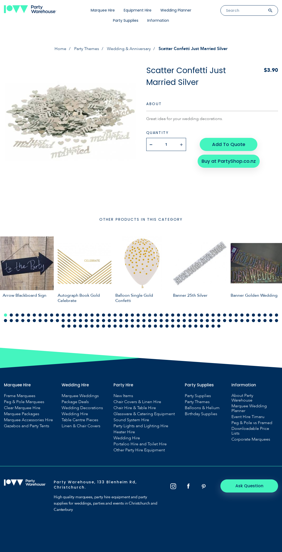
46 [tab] (265, 315)
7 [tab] (40, 315)
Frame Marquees (19, 395)
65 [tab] (97, 320)
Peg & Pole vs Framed (251, 422)
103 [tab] (97, 326)
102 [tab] (92, 326)
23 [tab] (132, 315)
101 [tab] (86, 326)
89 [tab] (236, 320)
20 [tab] (115, 315)
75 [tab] (155, 320)
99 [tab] (74, 326)
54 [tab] (34, 320)
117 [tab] (178, 326)
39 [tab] (224, 315)
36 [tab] (207, 315)
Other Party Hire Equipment (139, 450)
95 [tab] (270, 320)
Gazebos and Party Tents (26, 426)
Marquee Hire (103, 10)
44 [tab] (253, 315)
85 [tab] (213, 320)
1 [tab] (5, 315)
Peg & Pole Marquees (24, 401)
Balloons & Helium (202, 407)
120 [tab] (195, 326)
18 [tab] (103, 315)
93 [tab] (259, 320)
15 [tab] (86, 315)
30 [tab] (172, 315)
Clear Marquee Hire (22, 407)
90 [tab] (241, 320)
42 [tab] (241, 315)
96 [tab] (276, 320)
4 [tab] (22, 315)
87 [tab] (224, 320)
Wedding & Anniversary (129, 49)
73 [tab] (143, 320)
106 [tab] (115, 326)
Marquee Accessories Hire (28, 420)
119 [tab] (190, 326)
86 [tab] (218, 320)
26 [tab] (149, 315)
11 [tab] (63, 315)
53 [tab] (28, 320)
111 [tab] (143, 326)
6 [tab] (34, 315)
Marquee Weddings (80, 395)
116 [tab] (172, 326)
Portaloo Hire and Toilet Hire (140, 444)
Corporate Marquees (250, 439)
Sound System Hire (131, 420)
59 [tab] (63, 320)
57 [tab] (51, 320)
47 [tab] (270, 315)
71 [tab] (132, 320)
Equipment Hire (137, 10)
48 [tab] (276, 315)
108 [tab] (126, 326)
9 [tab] (51, 315)
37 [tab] (213, 315)
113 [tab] (155, 326)
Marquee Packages (21, 414)
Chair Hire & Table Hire (134, 407)
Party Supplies (125, 20)
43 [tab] (247, 315)
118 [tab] (184, 326)
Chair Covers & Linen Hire (137, 401)
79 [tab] (178, 320)
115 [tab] (167, 326)
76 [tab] (161, 320)
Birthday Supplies (201, 414)
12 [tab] (68, 315)
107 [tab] (120, 326)
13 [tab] (74, 315)
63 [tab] (86, 320)
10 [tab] (57, 315)
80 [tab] (184, 320)
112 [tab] (149, 326)
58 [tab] (57, 320)
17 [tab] (97, 315)
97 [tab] (63, 326)
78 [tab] (172, 320)
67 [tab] (109, 320)
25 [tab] (143, 315)
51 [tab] (17, 320)
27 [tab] (155, 315)
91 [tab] (247, 320)
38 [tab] (218, 315)
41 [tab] (236, 315)
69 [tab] (120, 320)
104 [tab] (103, 326)
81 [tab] (190, 320)
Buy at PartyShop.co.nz (229, 161)
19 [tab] (109, 315)
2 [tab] (11, 315)
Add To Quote (228, 144)
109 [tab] (132, 326)
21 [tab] (120, 315)
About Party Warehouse (242, 398)
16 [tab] (92, 315)
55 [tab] (40, 320)
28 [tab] (161, 315)
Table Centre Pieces (80, 420)
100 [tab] (80, 326)
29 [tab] (167, 315)
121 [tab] (201, 326)
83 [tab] (201, 320)
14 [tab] (80, 315)
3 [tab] (17, 315)
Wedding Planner (175, 10)
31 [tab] (178, 315)
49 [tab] (5, 320)
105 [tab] (109, 326)
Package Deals (75, 401)
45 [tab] (259, 315)
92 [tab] (253, 320)
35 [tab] (201, 315)
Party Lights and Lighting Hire (140, 426)
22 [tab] (126, 315)
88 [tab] (230, 320)
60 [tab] (68, 320)
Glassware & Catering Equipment (144, 414)
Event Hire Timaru (247, 416)
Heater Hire (124, 432)
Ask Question (249, 486)
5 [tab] (28, 315)
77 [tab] (167, 320)
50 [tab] (11, 320)
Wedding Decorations (82, 407)
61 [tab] (74, 320)
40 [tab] (230, 315)
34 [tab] (195, 315)
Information (158, 20)
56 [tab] (45, 320)
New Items (123, 395)
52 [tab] (22, 320)
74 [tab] (149, 320)
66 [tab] (103, 320)
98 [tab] (68, 326)
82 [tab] (195, 320)
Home (60, 49)
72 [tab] (138, 320)
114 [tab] (161, 326)
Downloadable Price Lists (250, 431)
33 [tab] (190, 315)
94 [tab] (265, 320)
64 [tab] (92, 320)
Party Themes (86, 49)
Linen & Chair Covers (81, 426)
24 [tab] (138, 315)
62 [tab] (80, 320)
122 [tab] (207, 326)
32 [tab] (184, 315)
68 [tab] (115, 320)
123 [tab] (213, 326)
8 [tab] (45, 315)
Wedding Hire (75, 414)
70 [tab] (126, 320)
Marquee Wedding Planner (249, 408)
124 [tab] (218, 326)
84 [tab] (207, 320)
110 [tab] (138, 326)
